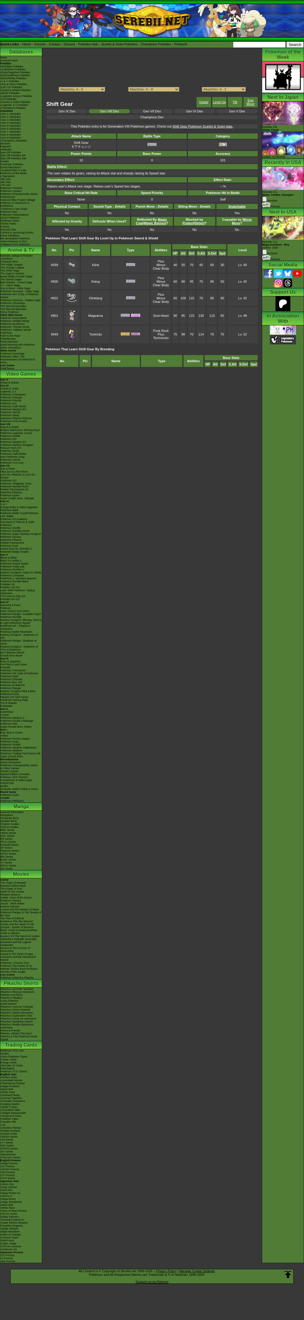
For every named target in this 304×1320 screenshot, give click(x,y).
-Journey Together (11, 1098)
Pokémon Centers (11, 191)
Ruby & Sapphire (10, 661)
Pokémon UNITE (10, 412)
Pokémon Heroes (10, 900)
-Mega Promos (9, 1163)
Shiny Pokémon (9, 312)
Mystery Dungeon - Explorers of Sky (19, 636)
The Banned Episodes (13, 309)
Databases (21, 51)
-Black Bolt (6, 1089)
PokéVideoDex (9, 341)
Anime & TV (21, 249)
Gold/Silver (6, 711)
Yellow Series (8, 832)
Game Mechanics (10, 167)
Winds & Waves (9, 382)
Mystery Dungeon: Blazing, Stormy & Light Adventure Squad (21, 621)
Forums (39, 44)
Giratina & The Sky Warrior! (16, 921)
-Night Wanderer (10, 1231)
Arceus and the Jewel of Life (17, 924)
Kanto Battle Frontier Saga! (16, 276)
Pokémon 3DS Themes (14, 777)
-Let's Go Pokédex (11, 87)
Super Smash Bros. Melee (15, 726)
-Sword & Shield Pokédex (15, 90)
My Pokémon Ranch (12, 652)
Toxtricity (95, 334)
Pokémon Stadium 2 (12, 717)
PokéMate (6, 705)
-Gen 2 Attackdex (10, 116)
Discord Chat (8, 229)
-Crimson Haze (9, 1237)
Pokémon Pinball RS (12, 685)
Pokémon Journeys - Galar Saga (19, 291)
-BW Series (7, 1145)
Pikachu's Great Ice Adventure (18, 1018)
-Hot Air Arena (8, 1213)
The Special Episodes (13, 306)
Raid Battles (7, 1068)
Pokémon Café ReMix (13, 406)
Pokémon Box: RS (11, 682)
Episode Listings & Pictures (16, 255)
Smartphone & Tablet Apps (16, 780)
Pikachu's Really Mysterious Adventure (17, 1026)
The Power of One (11, 888)
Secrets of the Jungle (13, 971)
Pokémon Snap (9, 741)
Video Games (21, 373)
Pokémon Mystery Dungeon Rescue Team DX (16, 446)
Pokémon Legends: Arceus (16, 433)
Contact (54, 44)
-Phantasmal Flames (12, 1083)
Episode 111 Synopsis (278, 196)
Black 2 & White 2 (10, 560)
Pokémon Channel (11, 679)
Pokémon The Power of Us (16, 965)
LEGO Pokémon (10, 217)
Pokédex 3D (7, 584)
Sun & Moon (7, 468)
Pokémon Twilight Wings (14, 320)
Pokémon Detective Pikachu (17, 977)
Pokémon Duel (9, 545)
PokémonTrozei (9, 694)
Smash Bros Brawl (11, 655)
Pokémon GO (8, 403)
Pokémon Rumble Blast (14, 581)
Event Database (9, 235)
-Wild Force (7, 1240)
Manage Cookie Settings (197, 1271)
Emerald (5, 667)
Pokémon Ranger (10, 688)
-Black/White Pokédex (13, 78)
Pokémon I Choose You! (14, 962)
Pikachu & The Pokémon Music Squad (18, 1038)
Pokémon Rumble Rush (14, 486)
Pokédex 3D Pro (10, 587)
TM (234, 102)
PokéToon (6, 332)
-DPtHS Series (9, 1148)
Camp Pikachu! (9, 1000)
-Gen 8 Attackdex (10, 134)
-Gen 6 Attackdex (10, 128)
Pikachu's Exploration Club (16, 1015)
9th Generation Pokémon (15, 238)
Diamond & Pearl (10, 605)
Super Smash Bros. (11, 756)
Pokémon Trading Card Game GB (20, 753)
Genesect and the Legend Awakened (15, 944)
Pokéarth (180, 44)
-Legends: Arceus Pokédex (16, 96)
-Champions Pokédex (13, 107)
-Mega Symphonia (11, 1201)
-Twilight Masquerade (13, 1112)
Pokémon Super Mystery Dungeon (20, 533)
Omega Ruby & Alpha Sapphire (18, 507)
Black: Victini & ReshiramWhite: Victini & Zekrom (19, 932)
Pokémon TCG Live (11, 462)
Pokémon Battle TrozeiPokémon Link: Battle (19, 515)
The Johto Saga (9, 270)
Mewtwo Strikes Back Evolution (18, 968)
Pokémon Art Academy (13, 519)
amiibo (4, 786)
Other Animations (10, 347)
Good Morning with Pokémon (17, 344)
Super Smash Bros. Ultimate (17, 498)
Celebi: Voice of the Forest (16, 897)
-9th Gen (5, 179)
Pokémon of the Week (13, 173)
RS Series (6, 838)
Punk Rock (161, 331)
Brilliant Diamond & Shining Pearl (20, 430)
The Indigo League (11, 264)
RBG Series (7, 829)
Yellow (4, 735)
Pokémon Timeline (11, 188)
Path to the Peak (10, 335)
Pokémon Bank (9, 510)
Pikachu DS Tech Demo (14, 697)
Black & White (8, 557)
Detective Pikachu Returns (16, 418)
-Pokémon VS (8, 1249)
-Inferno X (6, 1196)
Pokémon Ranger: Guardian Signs (20, 614)
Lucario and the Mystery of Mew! (19, 909)
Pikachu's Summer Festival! (16, 1006)
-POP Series (7, 1178)
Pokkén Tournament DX (14, 489)
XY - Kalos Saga (10, 285)
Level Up (219, 102)
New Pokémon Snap (12, 456)
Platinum (5, 608)
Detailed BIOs (8, 821)
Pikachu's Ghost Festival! (15, 1009)
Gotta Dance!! (8, 1003)
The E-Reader (8, 703)
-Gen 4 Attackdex (10, 122)
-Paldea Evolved (10, 1130)
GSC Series (7, 835)
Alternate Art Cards (11, 1065)
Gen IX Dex (66, 111)
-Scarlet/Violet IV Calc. (13, 170)
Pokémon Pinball (10, 744)
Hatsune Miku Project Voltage (17, 199)
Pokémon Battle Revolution (16, 631)
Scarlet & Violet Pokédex (119, 44)
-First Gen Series (10, 1157)
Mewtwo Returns (10, 894)
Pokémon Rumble (11, 617)
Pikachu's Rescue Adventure (17, 991)
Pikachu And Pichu (11, 994)
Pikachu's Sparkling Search (16, 1021)
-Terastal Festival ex (12, 1219)
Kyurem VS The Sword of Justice (19, 936)
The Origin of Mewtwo (13, 882)
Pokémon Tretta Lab (12, 566)
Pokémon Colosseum (13, 670)
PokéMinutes (8, 338)
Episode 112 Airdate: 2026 (275, 244)
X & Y (3, 504)
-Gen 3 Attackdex (10, 119)
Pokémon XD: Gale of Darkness (19, 673)
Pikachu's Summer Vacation (17, 988)
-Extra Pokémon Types (13, 1056)
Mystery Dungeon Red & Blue (18, 691)
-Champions (7, 176)
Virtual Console (9, 771)
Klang (95, 281)
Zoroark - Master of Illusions (17, 927)
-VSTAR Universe (10, 1246)
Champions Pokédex (156, 44)
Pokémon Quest (10, 495)
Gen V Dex (237, 111)
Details (203, 102)
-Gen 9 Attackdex (10, 137)
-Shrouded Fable (10, 1110)
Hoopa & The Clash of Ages (16, 953)
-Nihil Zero (6, 1190)
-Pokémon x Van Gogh (13, 208)
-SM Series (7, 1139)
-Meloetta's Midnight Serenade (18, 939)
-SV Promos (7, 1166)
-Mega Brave (8, 1198)
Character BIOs (9, 818)
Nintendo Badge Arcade (14, 551)
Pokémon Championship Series (19, 194)
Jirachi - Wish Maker (12, 903)
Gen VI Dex (194, 111)
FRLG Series (8, 841)
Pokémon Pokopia (11, 397)
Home (26, 44)
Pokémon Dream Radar (14, 563)
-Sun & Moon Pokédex (13, 84)
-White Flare (7, 1092)
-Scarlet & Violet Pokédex (15, 102)
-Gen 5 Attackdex (10, 125)
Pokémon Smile (9, 450)
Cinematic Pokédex (11, 164)
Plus (161, 261)
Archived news (9, 60)
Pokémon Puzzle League (15, 738)
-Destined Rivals (10, 1095)
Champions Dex (152, 117)
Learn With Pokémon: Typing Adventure (17, 592)
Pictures (271, 206)
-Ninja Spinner (8, 1187)
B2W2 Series (8, 859)
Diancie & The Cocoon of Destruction (15, 949)
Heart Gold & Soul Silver (14, 611)
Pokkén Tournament (12, 542)
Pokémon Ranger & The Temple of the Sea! (20, 914)
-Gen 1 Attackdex (10, 113)
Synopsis (270, 253)
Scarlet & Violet (9, 388)
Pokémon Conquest (12, 575)
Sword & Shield (9, 427)
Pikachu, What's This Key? (16, 1033)
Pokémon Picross (10, 536)
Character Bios (9, 261)
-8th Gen (5, 182)
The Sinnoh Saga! (11, 279)
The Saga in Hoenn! (12, 273)
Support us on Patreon (152, 1282)
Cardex (4, 161)
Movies (21, 874)
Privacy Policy (166, 1271)
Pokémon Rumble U (12, 569)
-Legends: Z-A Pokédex (14, 105)
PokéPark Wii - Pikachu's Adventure (15, 627)
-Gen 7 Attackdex (10, 131)
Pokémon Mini (8, 723)
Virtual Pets (7, 783)
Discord (69, 44)
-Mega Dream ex (10, 1193)
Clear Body (161, 268)
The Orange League (12, 267)
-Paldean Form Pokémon (15, 244)
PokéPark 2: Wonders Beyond (18, 578)
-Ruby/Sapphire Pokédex (15, 72)
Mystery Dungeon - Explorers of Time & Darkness (19, 648)
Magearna (95, 315)
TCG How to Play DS (13, 596)
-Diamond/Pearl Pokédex (15, 75)
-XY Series (6, 1142)
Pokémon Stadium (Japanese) (18, 747)
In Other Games (9, 768)
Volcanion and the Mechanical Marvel (18, 958)
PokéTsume (7, 368)
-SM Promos (7, 1172)
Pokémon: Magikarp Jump (15, 483)
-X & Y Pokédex (9, 81)
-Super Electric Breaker (14, 1222)
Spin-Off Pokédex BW (13, 158)
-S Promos (6, 1258)
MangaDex (6, 815)
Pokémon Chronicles (12, 303)
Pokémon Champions (13, 394)
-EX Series (6, 1151)
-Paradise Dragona (11, 1225)
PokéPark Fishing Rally (14, 700)
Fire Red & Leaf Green (13, 664)
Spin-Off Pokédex (10, 152)
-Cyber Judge (8, 1243)
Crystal (4, 714)
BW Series (6, 856)
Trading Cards (21, 1044)
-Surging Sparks (10, 1104)
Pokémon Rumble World (14, 530)
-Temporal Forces (10, 1115)
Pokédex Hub (88, 44)
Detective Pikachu (11, 492)
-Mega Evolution (10, 1086)
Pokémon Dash (9, 676)
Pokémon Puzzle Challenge (16, 720)
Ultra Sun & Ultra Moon (14, 471)
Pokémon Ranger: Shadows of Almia (18, 642)
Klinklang (95, 298)
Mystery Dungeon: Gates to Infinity (20, 572)
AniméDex (6, 258)
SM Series (6, 868)
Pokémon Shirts (9, 220)
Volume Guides (9, 827)
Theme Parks (8, 223)
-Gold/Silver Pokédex (13, 69)
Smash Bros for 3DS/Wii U (16, 548)
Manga (21, 806)
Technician (161, 338)
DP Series (6, 847)
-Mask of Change (10, 1234)
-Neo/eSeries (8, 1154)
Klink (95, 265)
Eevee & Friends (10, 1030)
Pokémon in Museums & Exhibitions (14, 204)
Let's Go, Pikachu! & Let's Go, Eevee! (18, 476)
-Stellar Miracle (9, 1228)
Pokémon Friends (10, 400)
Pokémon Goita (9, 794)
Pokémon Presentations (14, 214)
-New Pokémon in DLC (14, 241)
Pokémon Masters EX (13, 409)
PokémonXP (7, 196)
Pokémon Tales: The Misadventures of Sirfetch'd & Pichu (17, 359)
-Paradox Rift (8, 1121)
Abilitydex (6, 149)
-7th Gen (5, 185)
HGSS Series (8, 853)
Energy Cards (8, 1062)
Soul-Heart (161, 315)
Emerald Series (9, 844)
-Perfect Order (8, 1077)
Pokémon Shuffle (10, 528)
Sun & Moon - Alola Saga (15, 288)
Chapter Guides (9, 824)
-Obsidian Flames (10, 1127)
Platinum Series (9, 850)
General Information (12, 812)
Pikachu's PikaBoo (11, 997)
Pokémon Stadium (11, 750)
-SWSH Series (9, 1136)
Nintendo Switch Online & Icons (19, 789)
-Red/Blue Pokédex (11, 66)
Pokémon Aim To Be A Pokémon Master (19, 296)
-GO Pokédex (8, 99)
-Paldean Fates (9, 1118)
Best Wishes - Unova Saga (16, 282)
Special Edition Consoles (15, 774)
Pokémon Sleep (9, 415)
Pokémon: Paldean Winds (15, 329)
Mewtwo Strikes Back (13, 885)
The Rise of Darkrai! (12, 918)
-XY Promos (7, 1175)
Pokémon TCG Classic (13, 1071)
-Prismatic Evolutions (12, 1101)
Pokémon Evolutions (12, 323)
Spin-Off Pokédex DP (13, 155)
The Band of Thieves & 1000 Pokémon (17, 524)
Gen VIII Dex (109, 111)
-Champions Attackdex (13, 140)
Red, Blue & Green (11, 732)
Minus (160, 265)
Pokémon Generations (13, 318)
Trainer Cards (8, 1059)
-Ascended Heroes (11, 1080)
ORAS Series (8, 865)
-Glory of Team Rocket (13, 1210)
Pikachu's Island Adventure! (16, 1012)
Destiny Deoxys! (10, 906)
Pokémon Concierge (12, 353)
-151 (3, 1124)
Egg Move (250, 102)
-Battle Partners (9, 1216)
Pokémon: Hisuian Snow (14, 326)
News (3, 57)
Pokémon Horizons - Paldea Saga (20, 300)
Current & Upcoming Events (17, 232)
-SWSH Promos (9, 1169)
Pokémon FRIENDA (12, 800)
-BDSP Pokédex (10, 93)
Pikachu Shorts (21, 983)
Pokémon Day (8, 211)
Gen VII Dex (152, 111)
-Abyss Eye (7, 1184)
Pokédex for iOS (10, 599)
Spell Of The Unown (12, 891)
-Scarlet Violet (8, 1133)
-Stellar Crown (8, 1107)
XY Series (6, 862)
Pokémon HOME (10, 436)
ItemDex (5, 143)
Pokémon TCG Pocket (13, 421)
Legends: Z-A (8, 391)
